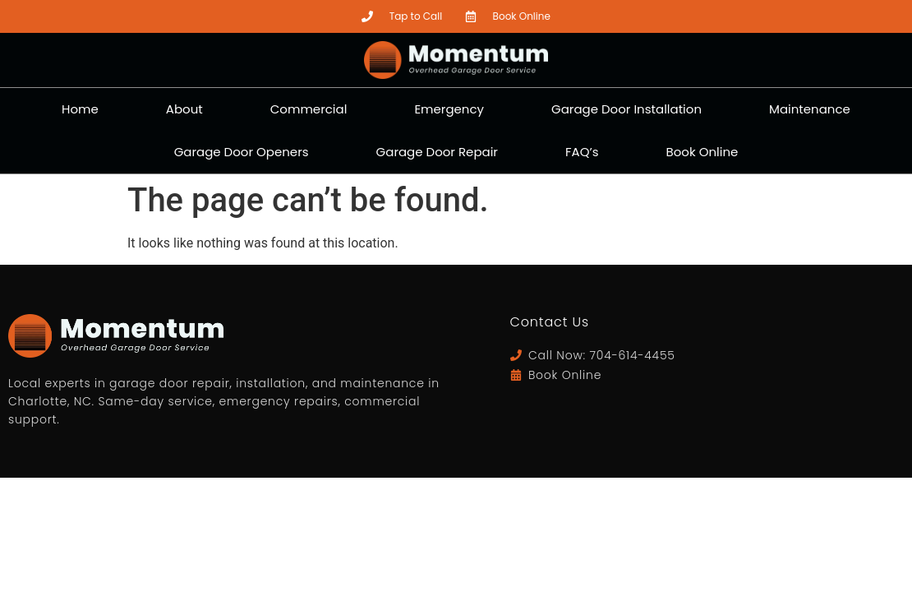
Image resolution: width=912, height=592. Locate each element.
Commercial (309, 109)
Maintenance (809, 109)
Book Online (702, 151)
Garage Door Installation (626, 109)
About (184, 109)
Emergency (449, 109)
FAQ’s (582, 151)
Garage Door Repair (437, 151)
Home (80, 109)
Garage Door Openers (241, 151)
